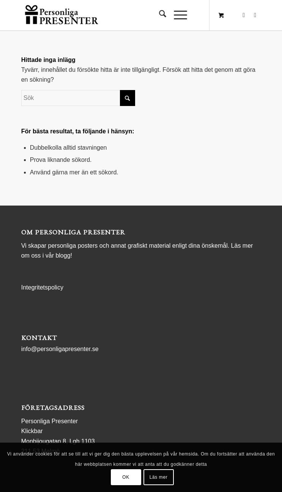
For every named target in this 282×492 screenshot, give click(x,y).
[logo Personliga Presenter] (117, 15)
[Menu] (176, 15)
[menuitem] (158, 15)
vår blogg (58, 255)
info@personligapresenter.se (60, 349)
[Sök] (158, 15)
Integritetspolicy (42, 287)
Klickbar (32, 431)
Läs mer (159, 477)
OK (125, 477)
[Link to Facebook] (243, 15)
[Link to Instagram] (255, 15)
